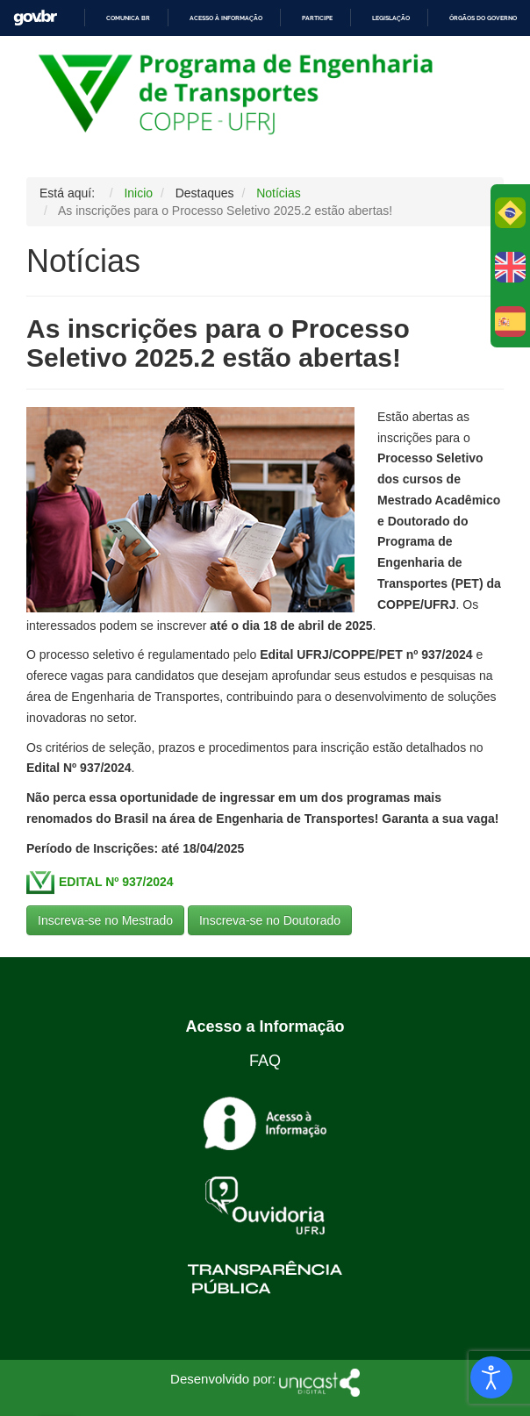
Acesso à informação (226, 18)
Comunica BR (128, 18)
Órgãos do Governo (483, 18)
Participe (317, 18)
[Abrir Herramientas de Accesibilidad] (491, 1377)
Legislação (391, 18)
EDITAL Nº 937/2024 (116, 881)
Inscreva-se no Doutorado (269, 920)
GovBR (35, 18)
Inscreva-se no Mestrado (105, 920)
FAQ (265, 1060)
